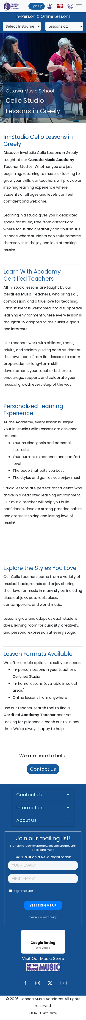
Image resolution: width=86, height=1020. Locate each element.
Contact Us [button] (29, 794)
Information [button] (30, 807)
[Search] (22, 26)
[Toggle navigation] (78, 6)
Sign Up (36, 6)
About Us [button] (26, 820)
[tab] (43, 794)
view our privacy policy (43, 917)
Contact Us (43, 769)
